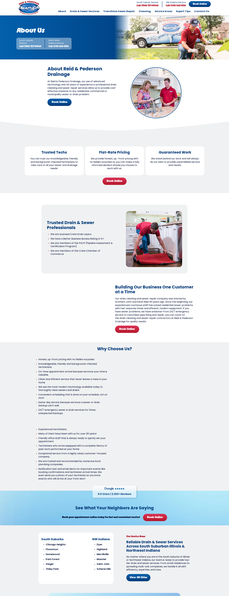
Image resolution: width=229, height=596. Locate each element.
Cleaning (145, 11)
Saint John (102, 511)
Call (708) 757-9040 (147, 6)
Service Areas (163, 11)
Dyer (99, 491)
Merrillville (102, 501)
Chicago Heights (55, 491)
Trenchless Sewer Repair (119, 11)
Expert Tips (183, 11)
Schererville (103, 516)
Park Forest (52, 506)
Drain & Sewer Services (84, 11)
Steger (49, 511)
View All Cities (139, 523)
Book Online (200, 4)
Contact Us (201, 11)
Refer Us (160, 555)
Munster (101, 506)
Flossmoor (51, 496)
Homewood (52, 501)
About (62, 11)
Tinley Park (51, 516)
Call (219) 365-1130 (176, 6)
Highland (101, 496)
